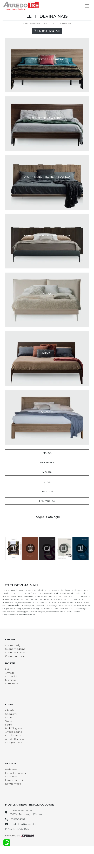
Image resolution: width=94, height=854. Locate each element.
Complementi (13, 742)
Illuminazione (13, 735)
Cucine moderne (15, 648)
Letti (52, 24)
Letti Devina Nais (64, 24)
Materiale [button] (47, 462)
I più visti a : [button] (47, 501)
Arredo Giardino (14, 739)
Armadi (9, 672)
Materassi (10, 679)
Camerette (11, 683)
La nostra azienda (15, 772)
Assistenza (11, 769)
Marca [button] (47, 452)
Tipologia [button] (47, 491)
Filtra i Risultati (47, 30)
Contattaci (11, 776)
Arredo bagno (13, 731)
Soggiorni (11, 713)
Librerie (9, 710)
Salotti (8, 717)
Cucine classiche (15, 652)
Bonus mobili (13, 783)
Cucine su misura (15, 656)
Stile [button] (47, 481)
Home (25, 24)
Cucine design (13, 645)
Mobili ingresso (14, 728)
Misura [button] (47, 472)
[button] (85, 549)
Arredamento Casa (38, 24)
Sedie (8, 724)
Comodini (11, 676)
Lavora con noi (14, 780)
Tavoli (8, 721)
